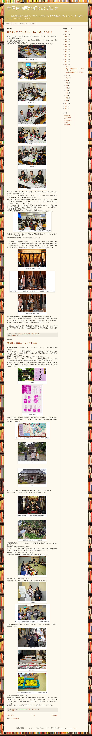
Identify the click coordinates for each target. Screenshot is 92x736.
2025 (66, 34)
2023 (66, 39)
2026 (66, 31)
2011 (66, 106)
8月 (67, 83)
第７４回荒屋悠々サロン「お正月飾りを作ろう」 (30, 32)
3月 (67, 95)
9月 (67, 80)
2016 (66, 56)
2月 (67, 98)
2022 (66, 41)
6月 (67, 88)
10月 (67, 78)
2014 (66, 61)
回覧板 (32, 23)
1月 (67, 100)
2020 (66, 46)
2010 (66, 108)
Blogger (75, 728)
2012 (66, 103)
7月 (67, 85)
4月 (67, 93)
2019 (66, 49)
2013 (66, 64)
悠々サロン (15, 335)
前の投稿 (54, 715)
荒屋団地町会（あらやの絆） (68, 117)
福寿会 (13, 711)
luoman (61, 728)
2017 (66, 54)
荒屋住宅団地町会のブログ (32, 8)
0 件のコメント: (35, 333)
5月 (67, 90)
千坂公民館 (67, 124)
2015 (66, 59)
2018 (66, 51)
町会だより (23, 23)
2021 (66, 44)
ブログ (15, 23)
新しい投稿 (11, 715)
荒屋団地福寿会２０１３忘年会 (22, 343)
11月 (67, 75)
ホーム (8, 23)
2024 (66, 36)
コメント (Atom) (14, 718)
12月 (67, 66)
